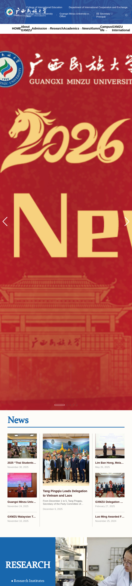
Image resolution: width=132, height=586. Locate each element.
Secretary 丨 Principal (104, 15)
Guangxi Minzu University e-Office (74, 15)
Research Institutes (27, 581)
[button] (127, 221)
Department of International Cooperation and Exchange (98, 7)
